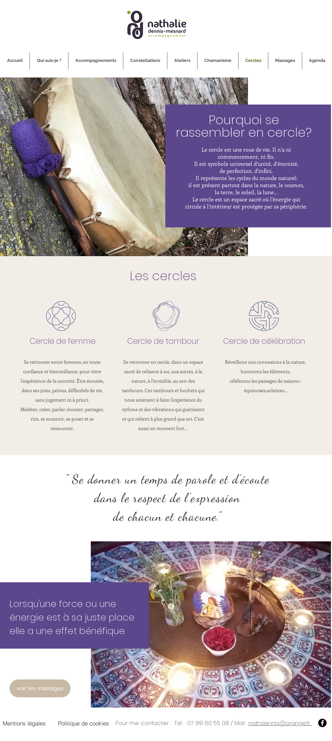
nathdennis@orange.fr (280, 723)
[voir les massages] (39, 688)
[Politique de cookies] (83, 723)
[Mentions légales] (24, 723)
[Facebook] (322, 723)
